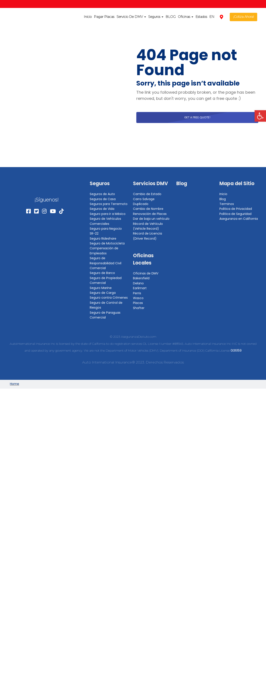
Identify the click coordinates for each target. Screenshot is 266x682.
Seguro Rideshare (103, 238)
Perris (137, 293)
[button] (260, 116)
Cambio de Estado (147, 194)
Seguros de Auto (102, 194)
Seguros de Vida (102, 209)
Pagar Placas (104, 17)
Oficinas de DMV (145, 273)
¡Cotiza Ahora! (243, 17)
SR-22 (94, 233)
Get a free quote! (197, 117)
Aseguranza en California (238, 218)
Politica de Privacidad (235, 209)
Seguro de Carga (103, 293)
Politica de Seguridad (235, 214)
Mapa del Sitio (236, 183)
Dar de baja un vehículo (151, 218)
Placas (138, 303)
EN (211, 17)
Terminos (226, 204)
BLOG (171, 17)
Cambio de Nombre (148, 209)
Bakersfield (141, 278)
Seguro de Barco (102, 273)
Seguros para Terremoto (109, 204)
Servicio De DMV (131, 17)
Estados (201, 17)
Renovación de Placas (150, 214)
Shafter (138, 308)
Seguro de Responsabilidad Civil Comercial (105, 263)
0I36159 (236, 350)
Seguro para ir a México (108, 214)
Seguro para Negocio (106, 228)
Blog (181, 183)
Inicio (88, 17)
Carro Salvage (144, 199)
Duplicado (140, 204)
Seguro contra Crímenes (109, 297)
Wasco (138, 298)
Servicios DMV (150, 183)
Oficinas (185, 17)
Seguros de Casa (103, 199)
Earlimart (140, 288)
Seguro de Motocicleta (107, 243)
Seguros (155, 17)
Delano (138, 283)
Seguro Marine (101, 288)
